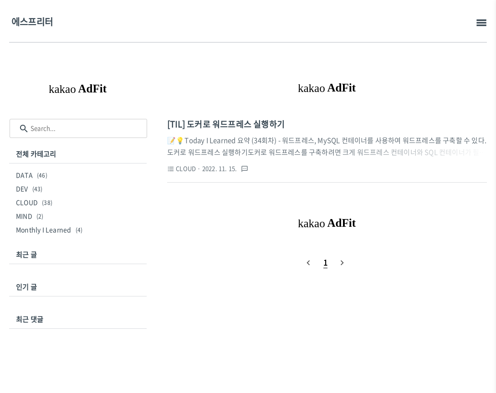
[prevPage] (308, 262)
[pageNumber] (325, 262)
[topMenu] (481, 23)
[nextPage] (342, 262)
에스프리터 (32, 21)
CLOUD (35, 202)
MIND (31, 215)
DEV (31, 188)
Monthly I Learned (50, 229)
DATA (33, 174)
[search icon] (24, 128)
